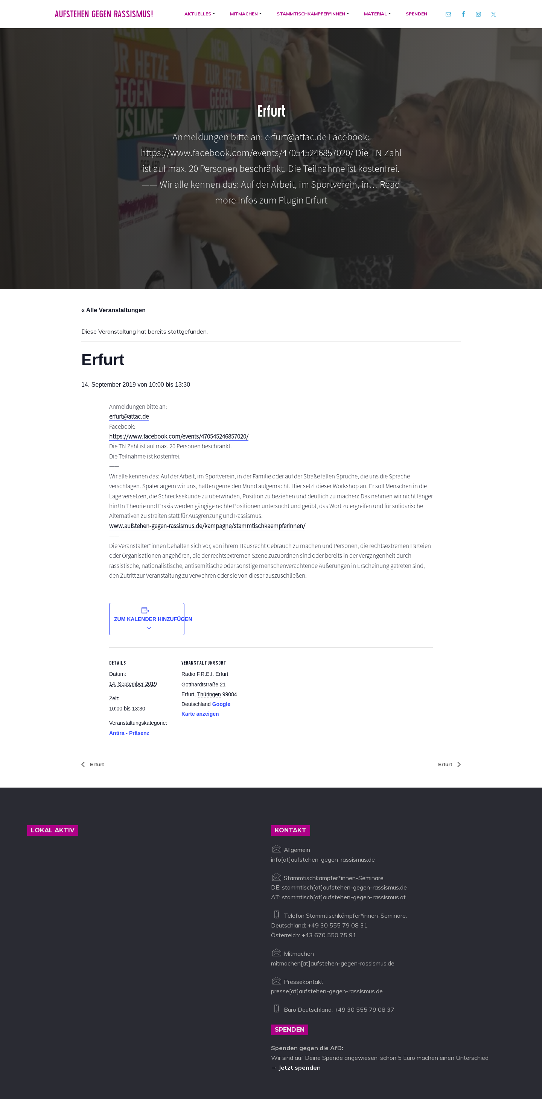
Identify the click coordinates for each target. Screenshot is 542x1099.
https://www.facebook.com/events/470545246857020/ (184, 353)
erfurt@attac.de (131, 333)
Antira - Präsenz (129, 663)
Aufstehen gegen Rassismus (65, 1064)
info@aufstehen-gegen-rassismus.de (159, 1064)
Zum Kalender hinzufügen (153, 549)
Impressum (230, 1064)
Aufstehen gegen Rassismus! (99, 18)
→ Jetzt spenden (296, 998)
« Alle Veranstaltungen (113, 223)
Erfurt (97, 695)
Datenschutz (268, 1064)
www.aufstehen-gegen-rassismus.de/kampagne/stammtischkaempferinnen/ (215, 444)
